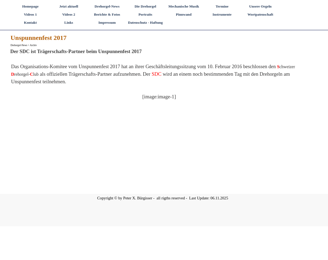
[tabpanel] (159, 85)
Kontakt (30, 22)
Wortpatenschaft (260, 14)
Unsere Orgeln (260, 6)
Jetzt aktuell (68, 6)
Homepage (30, 6)
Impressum (107, 22)
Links (68, 22)
